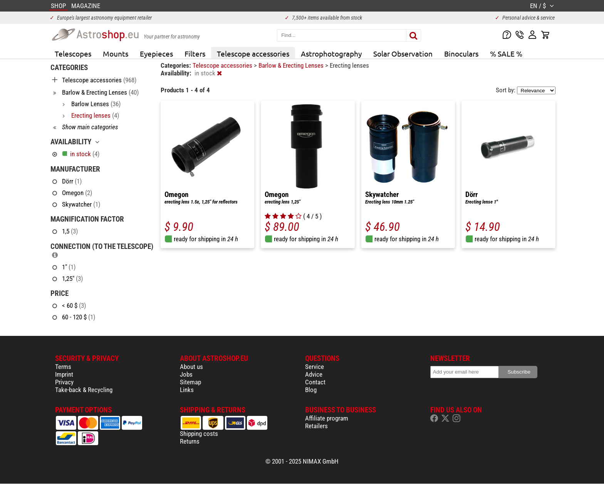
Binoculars (461, 53)
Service (314, 367)
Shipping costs (199, 433)
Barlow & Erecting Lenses (291, 65)
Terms (63, 367)
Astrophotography (331, 53)
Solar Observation (403, 53)
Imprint (64, 374)
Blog (311, 390)
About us (191, 367)
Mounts (115, 53)
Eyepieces (156, 53)
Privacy (64, 382)
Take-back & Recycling (83, 390)
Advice (313, 374)
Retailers (316, 426)
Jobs (186, 374)
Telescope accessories (253, 53)
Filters (195, 53)
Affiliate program (326, 418)
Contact (315, 382)
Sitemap (190, 382)
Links (187, 390)
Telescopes (73, 53)
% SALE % (506, 53)
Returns (190, 441)
